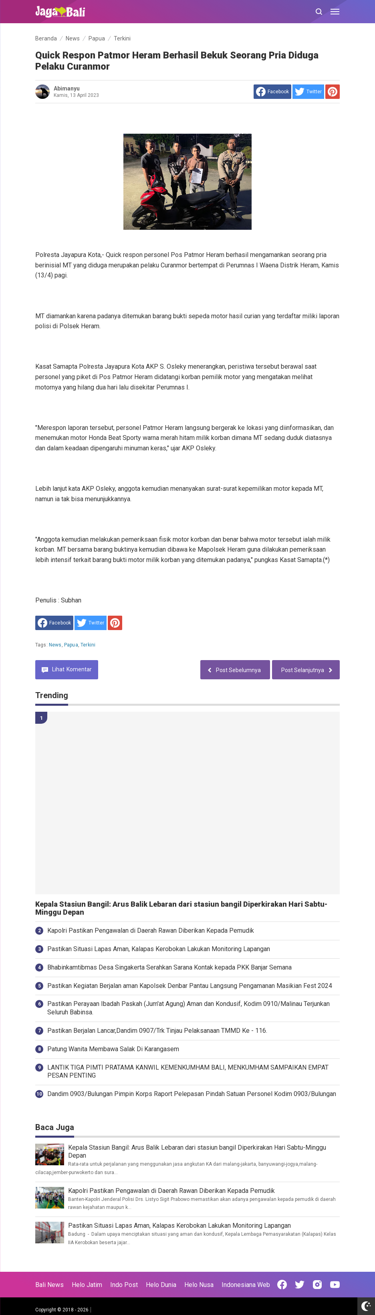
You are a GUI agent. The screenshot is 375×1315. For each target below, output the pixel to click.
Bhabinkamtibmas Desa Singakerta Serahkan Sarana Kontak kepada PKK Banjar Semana (169, 967)
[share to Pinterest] (332, 91)
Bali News (49, 1285)
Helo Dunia (161, 1285)
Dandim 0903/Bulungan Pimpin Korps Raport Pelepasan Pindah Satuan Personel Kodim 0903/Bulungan (191, 1094)
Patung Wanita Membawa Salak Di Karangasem (113, 1049)
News (55, 645)
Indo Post (124, 1285)
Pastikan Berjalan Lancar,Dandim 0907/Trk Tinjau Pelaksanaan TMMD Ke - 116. (157, 1030)
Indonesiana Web (246, 1285)
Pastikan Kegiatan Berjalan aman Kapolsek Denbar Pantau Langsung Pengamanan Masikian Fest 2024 (189, 986)
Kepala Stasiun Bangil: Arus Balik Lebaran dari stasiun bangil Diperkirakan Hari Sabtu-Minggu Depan (181, 908)
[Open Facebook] (282, 1284)
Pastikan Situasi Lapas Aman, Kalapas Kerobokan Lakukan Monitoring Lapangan (158, 949)
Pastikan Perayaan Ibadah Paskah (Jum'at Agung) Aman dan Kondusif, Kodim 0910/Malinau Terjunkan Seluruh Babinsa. (188, 1008)
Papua (71, 645)
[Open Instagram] (317, 1284)
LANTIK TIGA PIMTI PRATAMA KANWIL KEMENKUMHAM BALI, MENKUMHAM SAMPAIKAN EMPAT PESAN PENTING (188, 1072)
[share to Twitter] (308, 91)
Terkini (88, 645)
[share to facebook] (272, 91)
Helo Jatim (87, 1285)
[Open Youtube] (335, 1284)
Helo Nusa (199, 1285)
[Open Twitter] (299, 1284)
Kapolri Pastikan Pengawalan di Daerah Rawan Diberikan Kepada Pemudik (150, 930)
